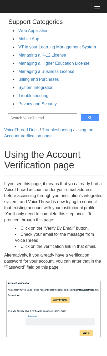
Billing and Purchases (38, 79)
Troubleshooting (33, 95)
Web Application (33, 30)
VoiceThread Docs (21, 130)
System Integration (35, 87)
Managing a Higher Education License (53, 63)
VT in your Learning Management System (57, 47)
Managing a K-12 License (42, 55)
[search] (42, 118)
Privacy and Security (37, 104)
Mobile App (28, 39)
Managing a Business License (46, 71)
